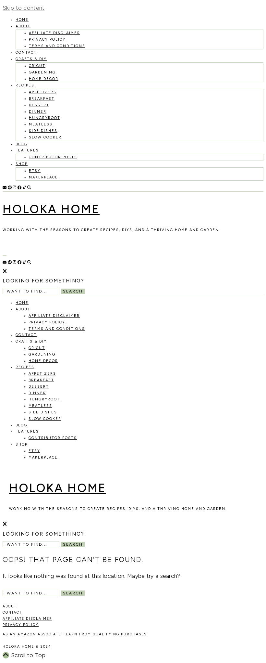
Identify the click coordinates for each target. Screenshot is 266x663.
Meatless (41, 124)
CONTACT (12, 612)
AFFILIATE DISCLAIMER (27, 619)
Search (73, 291)
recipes (25, 85)
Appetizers (42, 92)
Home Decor (43, 79)
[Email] (4, 187)
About (23, 26)
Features (27, 150)
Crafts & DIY (31, 59)
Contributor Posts (53, 157)
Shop (22, 164)
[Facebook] (19, 187)
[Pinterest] (10, 187)
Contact (26, 52)
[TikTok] (24, 187)
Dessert (39, 105)
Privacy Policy (47, 39)
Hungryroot (44, 118)
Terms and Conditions (57, 46)
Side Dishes (43, 131)
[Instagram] (14, 187)
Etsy (35, 171)
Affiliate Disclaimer (54, 33)
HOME (22, 20)
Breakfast (41, 99)
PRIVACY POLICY (21, 625)
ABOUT (10, 606)
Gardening (42, 72)
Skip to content (24, 7)
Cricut (37, 66)
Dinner (37, 112)
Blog (21, 144)
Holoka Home (51, 209)
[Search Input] (31, 291)
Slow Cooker (45, 137)
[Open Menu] (4, 255)
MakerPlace (43, 177)
